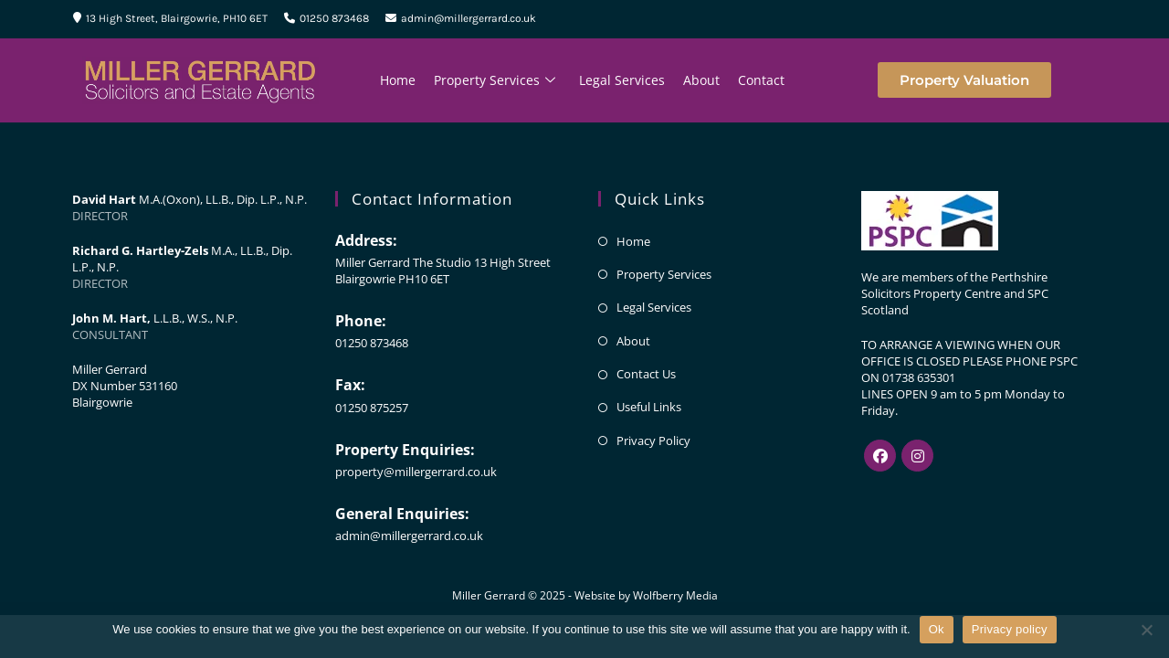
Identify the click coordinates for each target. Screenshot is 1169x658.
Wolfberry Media (675, 595)
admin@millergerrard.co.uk (460, 18)
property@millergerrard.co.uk (416, 471)
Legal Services (622, 80)
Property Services (494, 80)
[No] (1146, 630)
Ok (936, 629)
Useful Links (648, 406)
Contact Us (646, 374)
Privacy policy (1010, 629)
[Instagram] (917, 456)
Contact (761, 80)
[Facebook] (880, 456)
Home (398, 80)
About (701, 80)
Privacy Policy (653, 440)
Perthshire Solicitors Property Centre (954, 285)
